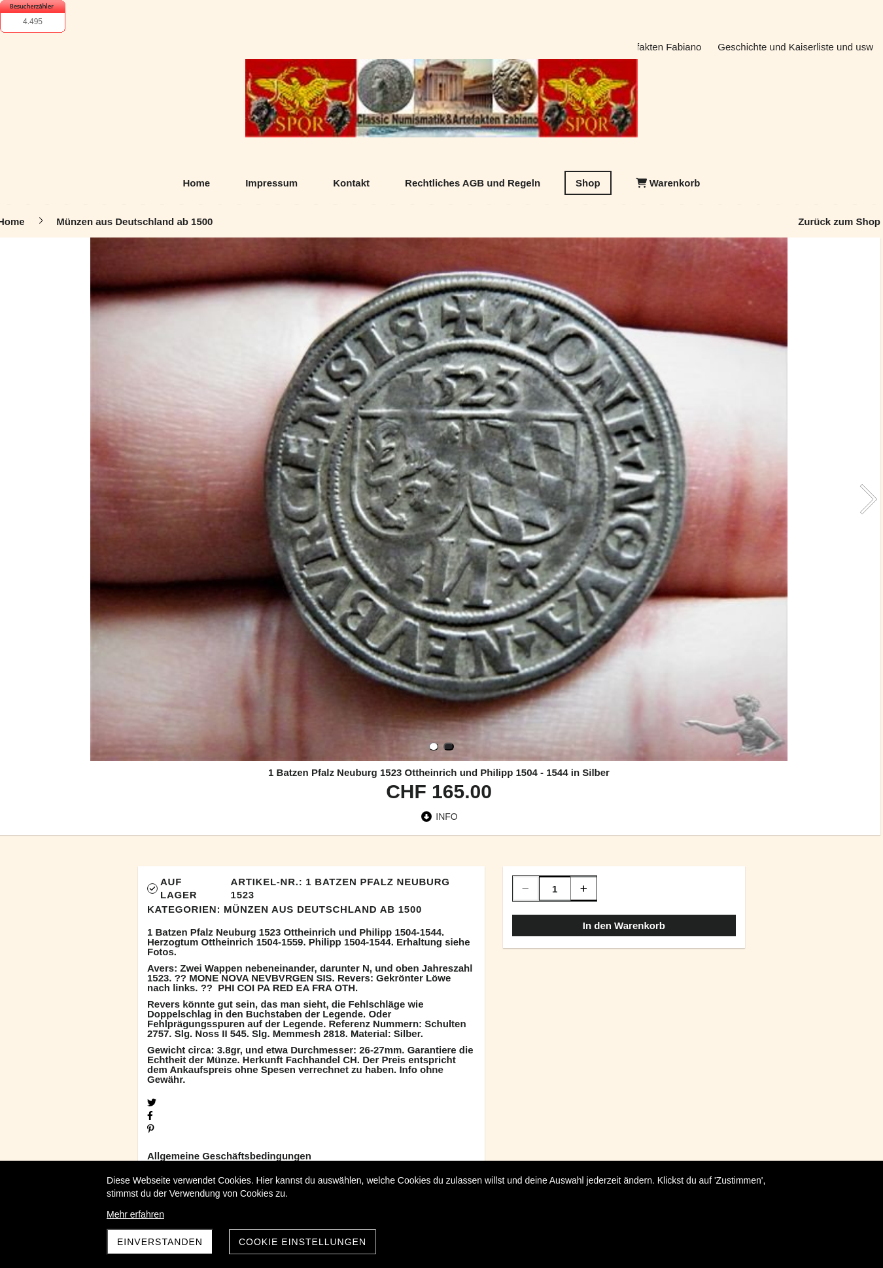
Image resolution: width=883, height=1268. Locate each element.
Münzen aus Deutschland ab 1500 (323, 909)
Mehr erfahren (135, 1214)
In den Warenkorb (624, 925)
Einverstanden (160, 1242)
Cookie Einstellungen (302, 1242)
